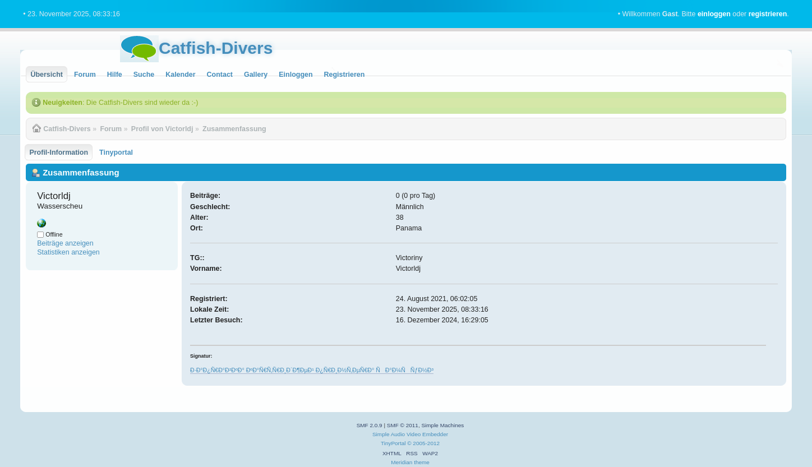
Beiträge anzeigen (65, 243)
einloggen (714, 14)
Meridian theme (410, 462)
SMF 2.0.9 (369, 425)
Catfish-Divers (216, 48)
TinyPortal (393, 443)
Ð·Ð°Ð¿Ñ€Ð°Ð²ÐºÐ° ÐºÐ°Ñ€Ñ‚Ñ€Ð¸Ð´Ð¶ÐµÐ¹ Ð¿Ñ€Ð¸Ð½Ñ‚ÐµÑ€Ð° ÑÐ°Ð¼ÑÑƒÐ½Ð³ (311, 370)
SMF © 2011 (402, 425)
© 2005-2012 (423, 443)
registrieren (768, 14)
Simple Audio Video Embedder (410, 434)
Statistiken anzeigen (68, 252)
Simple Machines (442, 425)
